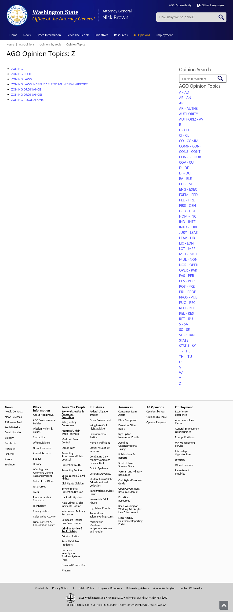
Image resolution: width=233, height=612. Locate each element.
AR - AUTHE (188, 108)
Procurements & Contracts (42, 499)
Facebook (10, 443)
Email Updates (13, 432)
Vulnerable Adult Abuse (99, 501)
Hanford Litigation (72, 497)
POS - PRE (187, 286)
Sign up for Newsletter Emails (128, 436)
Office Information (48, 35)
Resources (121, 35)
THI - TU (185, 356)
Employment (164, 35)
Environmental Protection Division (72, 490)
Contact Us (39, 437)
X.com (8, 459)
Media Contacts (14, 411)
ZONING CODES (22, 74)
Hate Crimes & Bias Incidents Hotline (73, 504)
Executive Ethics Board (127, 427)
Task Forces (39, 486)
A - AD (184, 92)
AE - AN (185, 97)
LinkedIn (10, 454)
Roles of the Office (43, 481)
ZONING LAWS (21, 79)
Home (14, 35)
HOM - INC (188, 216)
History (37, 464)
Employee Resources (110, 588)
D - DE (184, 167)
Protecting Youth (71, 465)
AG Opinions (141, 35)
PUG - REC (187, 302)
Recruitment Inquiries (182, 472)
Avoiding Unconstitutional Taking (127, 446)
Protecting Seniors (72, 470)
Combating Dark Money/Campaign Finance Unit (100, 460)
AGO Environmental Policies (44, 422)
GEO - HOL (187, 210)
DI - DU (185, 173)
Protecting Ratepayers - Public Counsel (72, 456)
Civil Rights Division (73, 483)
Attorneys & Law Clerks (184, 422)
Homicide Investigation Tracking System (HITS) (71, 555)
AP (181, 103)
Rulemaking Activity (44, 516)
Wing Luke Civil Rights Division (98, 427)
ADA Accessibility (180, 5)
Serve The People (78, 35)
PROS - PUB (188, 297)
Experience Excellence (181, 413)
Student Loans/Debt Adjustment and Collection (101, 482)
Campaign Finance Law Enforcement (72, 521)
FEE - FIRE (187, 200)
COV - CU (186, 162)
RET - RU (186, 318)
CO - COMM (188, 140)
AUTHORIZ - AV (191, 119)
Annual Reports (42, 453)
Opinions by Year (155, 411)
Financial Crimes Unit (74, 565)
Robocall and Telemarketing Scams (102, 515)
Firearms (67, 570)
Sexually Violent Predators (71, 543)
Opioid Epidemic (99, 468)
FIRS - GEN (187, 205)
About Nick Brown (43, 414)
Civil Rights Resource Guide (130, 482)
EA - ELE (185, 178)
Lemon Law (68, 448)
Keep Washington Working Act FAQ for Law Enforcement (130, 509)
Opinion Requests (156, 422)
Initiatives (101, 35)
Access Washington (164, 588)
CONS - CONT (189, 151)
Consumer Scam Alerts (127, 413)
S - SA (183, 324)
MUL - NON (188, 259)
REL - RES (186, 313)
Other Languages (210, 5)
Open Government (100, 420)
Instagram (10, 448)
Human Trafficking (100, 442)
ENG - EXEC (188, 189)
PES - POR (187, 281)
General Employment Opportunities (187, 430)
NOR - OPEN (189, 264)
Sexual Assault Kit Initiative (100, 449)
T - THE (184, 351)
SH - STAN (187, 334)
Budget (37, 458)
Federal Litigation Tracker (99, 413)
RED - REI (186, 308)
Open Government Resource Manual (129, 490)
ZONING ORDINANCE (26, 89)
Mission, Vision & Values (43, 430)
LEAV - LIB (187, 237)
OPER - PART (189, 270)
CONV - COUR (190, 157)
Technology (39, 505)
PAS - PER (186, 275)
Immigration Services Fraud (102, 492)
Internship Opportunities (183, 453)
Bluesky (9, 437)
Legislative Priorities (101, 508)
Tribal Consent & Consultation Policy (44, 524)
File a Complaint (127, 420)
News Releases (13, 417)
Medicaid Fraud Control (71, 441)
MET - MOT (188, 254)
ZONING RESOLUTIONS (27, 100)
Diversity (180, 459)
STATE (184, 340)
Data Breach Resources (125, 499)
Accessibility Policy (83, 588)
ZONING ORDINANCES (27, 94)
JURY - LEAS (188, 232)
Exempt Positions (185, 437)
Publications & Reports (126, 456)
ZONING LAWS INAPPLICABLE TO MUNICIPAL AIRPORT (49, 84)
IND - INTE (187, 221)
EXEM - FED (188, 194)
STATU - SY (187, 345)
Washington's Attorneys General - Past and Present (44, 473)
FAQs (36, 492)
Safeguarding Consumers (69, 424)
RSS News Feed (13, 422)
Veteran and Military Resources (73, 513)
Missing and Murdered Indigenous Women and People (101, 527)
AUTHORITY (188, 113)
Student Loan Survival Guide (126, 465)
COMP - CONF (190, 146)
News (27, 35)
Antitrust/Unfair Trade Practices (71, 432)
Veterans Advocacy (100, 473)
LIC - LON (186, 243)
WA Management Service (185, 444)
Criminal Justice (71, 536)
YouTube (10, 464)
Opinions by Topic (50, 44)
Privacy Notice (41, 511)
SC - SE (184, 329)
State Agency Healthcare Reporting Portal (130, 521)
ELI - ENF (186, 183)
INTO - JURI (188, 227)
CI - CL (184, 135)
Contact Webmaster (191, 588)
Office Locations (42, 448)
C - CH (184, 130)
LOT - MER (187, 248)
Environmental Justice (98, 436)
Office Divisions (41, 442)
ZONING (17, 69)
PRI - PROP (187, 291)
